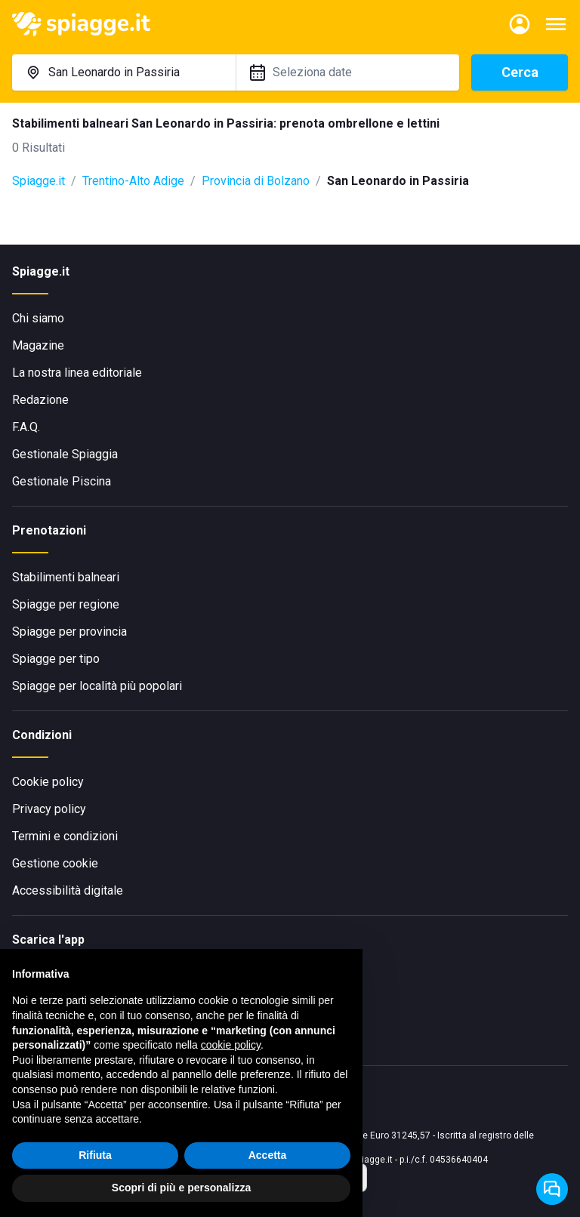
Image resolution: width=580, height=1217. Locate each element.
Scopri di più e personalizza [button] (181, 1189)
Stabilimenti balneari (65, 577)
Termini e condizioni (65, 836)
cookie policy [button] (231, 1046)
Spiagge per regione (65, 604)
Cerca (519, 72)
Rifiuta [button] (95, 1156)
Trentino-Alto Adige (133, 181)
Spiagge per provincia (69, 631)
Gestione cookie (55, 863)
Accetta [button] (267, 1156)
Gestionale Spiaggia (65, 454)
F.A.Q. (26, 427)
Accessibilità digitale (67, 890)
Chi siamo (38, 318)
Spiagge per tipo (56, 659)
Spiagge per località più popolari (97, 686)
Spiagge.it (38, 181)
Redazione (40, 400)
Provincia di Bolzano (256, 181)
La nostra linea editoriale (77, 372)
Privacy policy (49, 809)
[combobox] (124, 72)
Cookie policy (48, 782)
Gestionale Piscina (61, 481)
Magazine (38, 345)
